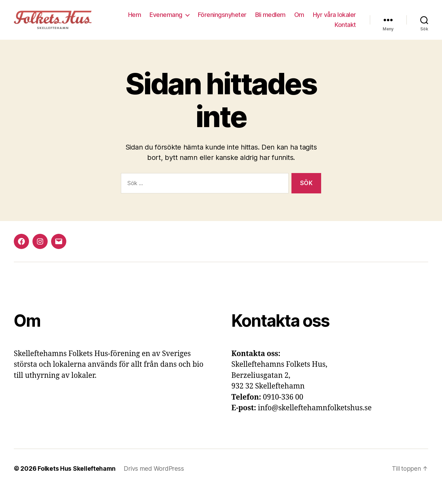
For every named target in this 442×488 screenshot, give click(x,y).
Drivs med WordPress (154, 468)
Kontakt (345, 24)
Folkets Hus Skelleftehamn (77, 468)
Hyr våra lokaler (334, 14)
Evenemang (166, 14)
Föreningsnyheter (222, 14)
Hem (134, 14)
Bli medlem (270, 14)
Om (299, 14)
